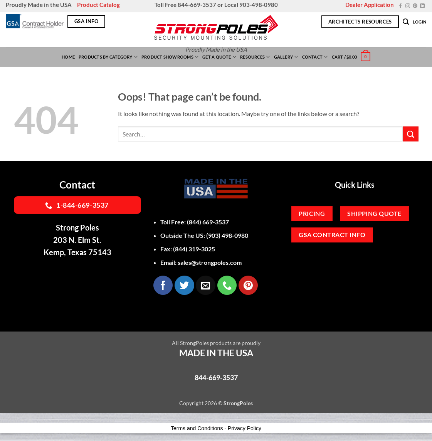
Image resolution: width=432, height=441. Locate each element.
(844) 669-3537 (208, 222)
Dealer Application (369, 4)
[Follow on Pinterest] (415, 6)
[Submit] (410, 133)
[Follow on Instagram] (407, 6)
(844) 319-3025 (194, 248)
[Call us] (227, 285)
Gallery (286, 57)
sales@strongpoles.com (210, 262)
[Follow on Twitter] (184, 285)
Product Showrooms (169, 57)
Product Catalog (98, 4)
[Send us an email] (205, 285)
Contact (315, 57)
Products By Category (108, 57)
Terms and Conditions (197, 428)
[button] (406, 21)
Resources (255, 57)
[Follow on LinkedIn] (422, 6)
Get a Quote (219, 57)
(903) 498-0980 (227, 235)
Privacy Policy (244, 428)
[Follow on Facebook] (400, 6)
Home (68, 56)
